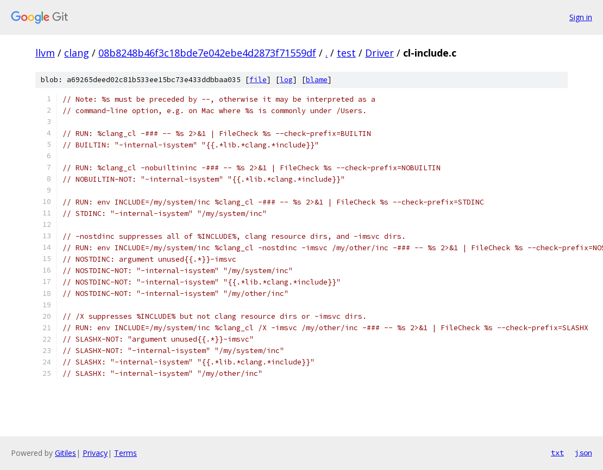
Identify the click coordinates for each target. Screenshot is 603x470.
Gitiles (65, 453)
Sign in (580, 17)
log (286, 79)
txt (557, 452)
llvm (45, 52)
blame (317, 79)
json (583, 452)
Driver (379, 52)
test (346, 52)
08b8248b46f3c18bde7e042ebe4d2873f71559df (207, 52)
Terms (125, 453)
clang (76, 52)
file (258, 79)
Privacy (95, 453)
